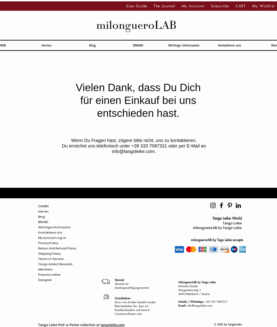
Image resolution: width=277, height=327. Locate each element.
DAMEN (43, 206)
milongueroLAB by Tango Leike (217, 227)
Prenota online (49, 274)
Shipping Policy (49, 253)
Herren (43, 211)
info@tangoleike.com (133, 151)
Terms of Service (51, 259)
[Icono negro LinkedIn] (238, 205)
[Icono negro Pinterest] (230, 205)
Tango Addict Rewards (55, 264)
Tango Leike (232, 223)
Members (45, 269)
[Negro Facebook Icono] (221, 205)
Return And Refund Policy (57, 248)
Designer (45, 280)
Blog (41, 217)
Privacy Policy (48, 243)
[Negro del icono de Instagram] (213, 205)
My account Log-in (52, 238)
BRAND (43, 222)
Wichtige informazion (54, 227)
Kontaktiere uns (50, 232)
